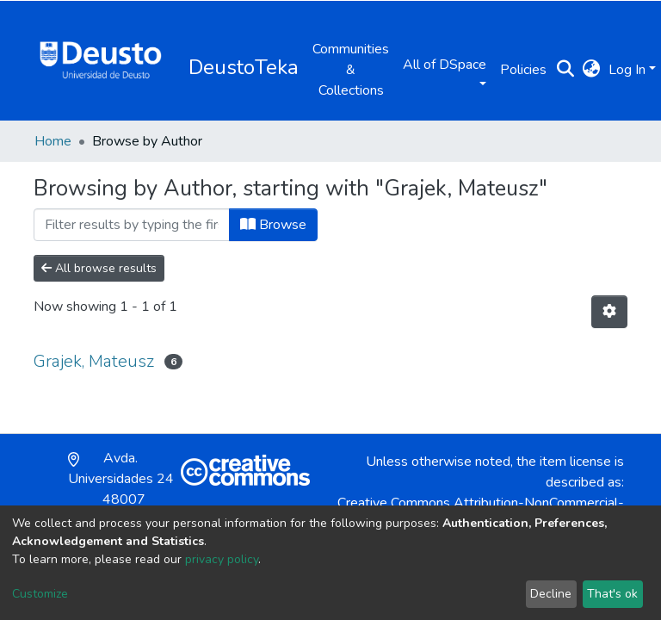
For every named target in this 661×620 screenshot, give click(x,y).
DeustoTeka (243, 67)
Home (52, 141)
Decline (550, 594)
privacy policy (221, 559)
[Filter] (132, 224)
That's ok (612, 594)
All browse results (99, 268)
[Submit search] (565, 70)
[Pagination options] (609, 311)
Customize (40, 594)
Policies (523, 69)
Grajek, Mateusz (94, 361)
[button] (591, 69)
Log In (627, 69)
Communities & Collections (350, 70)
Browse (273, 224)
